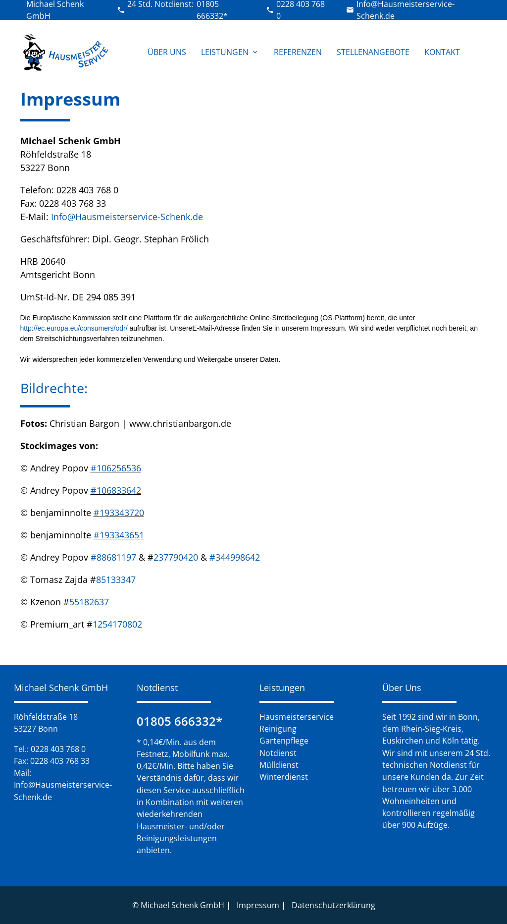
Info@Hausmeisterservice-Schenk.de (127, 217)
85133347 (116, 579)
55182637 (89, 602)
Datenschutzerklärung (333, 905)
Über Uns (167, 52)
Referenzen (298, 52)
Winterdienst (283, 776)
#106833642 (116, 490)
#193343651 (119, 535)
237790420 (177, 557)
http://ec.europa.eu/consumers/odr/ (74, 328)
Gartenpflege (283, 740)
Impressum (258, 905)
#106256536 (116, 468)
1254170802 (117, 624)
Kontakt (442, 52)
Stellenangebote (373, 52)
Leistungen (230, 52)
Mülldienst (279, 764)
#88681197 (113, 557)
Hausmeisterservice (296, 716)
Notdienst (278, 753)
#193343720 (119, 513)
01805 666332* (179, 721)
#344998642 (234, 557)
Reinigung (278, 728)
